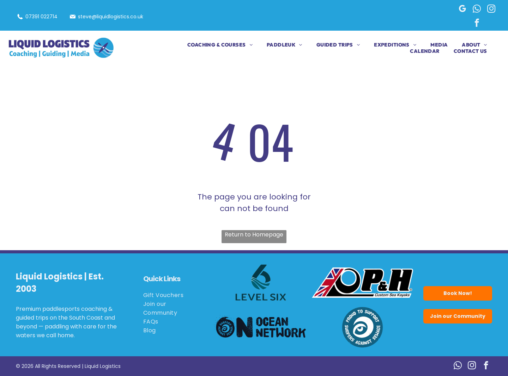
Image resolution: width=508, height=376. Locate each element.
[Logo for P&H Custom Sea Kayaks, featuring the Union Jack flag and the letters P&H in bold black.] (362, 282)
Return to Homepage (254, 234)
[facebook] (477, 24)
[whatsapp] (477, 9)
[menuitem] (213, 45)
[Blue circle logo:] (362, 327)
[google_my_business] (462, 9)
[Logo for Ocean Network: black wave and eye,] (261, 327)
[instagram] (491, 9)
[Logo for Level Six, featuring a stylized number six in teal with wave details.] (261, 282)
